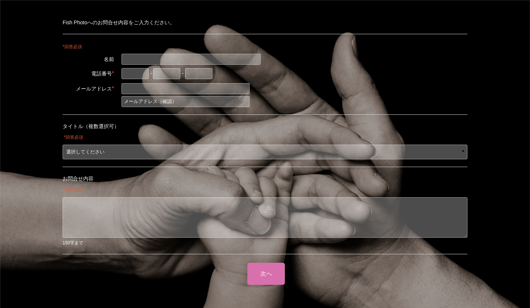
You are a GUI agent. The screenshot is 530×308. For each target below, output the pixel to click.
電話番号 (102, 73)
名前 (109, 59)
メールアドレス (95, 88)
